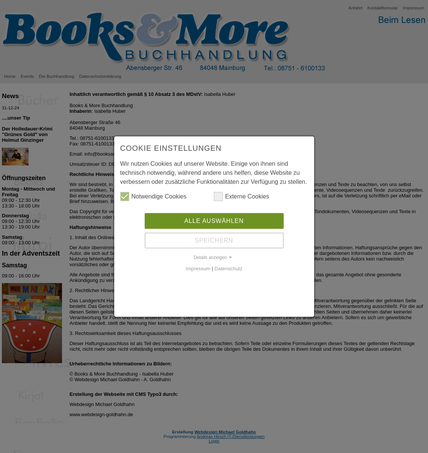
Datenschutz (228, 268)
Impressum (198, 268)
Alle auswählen (213, 220)
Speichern (214, 239)
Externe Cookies (241, 195)
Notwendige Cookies (153, 195)
